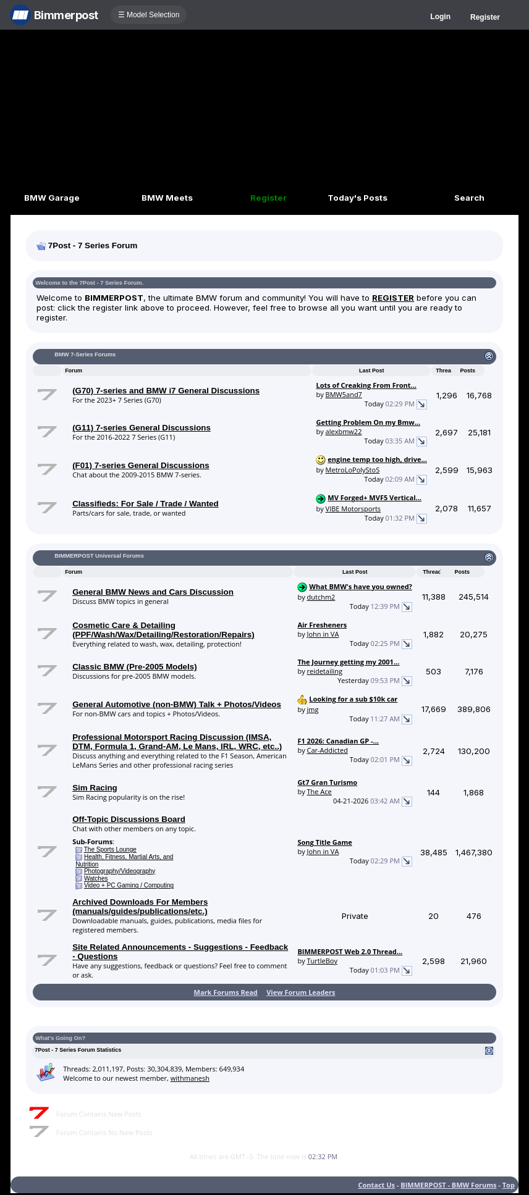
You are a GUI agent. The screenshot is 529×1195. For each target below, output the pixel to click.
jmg (313, 709)
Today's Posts (357, 198)
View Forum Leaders (300, 992)
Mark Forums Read (226, 992)
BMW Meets (167, 198)
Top (508, 1184)
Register (485, 17)
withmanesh (190, 1078)
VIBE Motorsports (353, 508)
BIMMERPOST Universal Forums (99, 556)
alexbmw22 (344, 431)
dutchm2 (321, 597)
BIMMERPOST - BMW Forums (448, 1184)
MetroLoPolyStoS (353, 469)
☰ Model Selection (149, 14)
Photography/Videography (119, 871)
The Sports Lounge (110, 849)
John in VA (323, 634)
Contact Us (377, 1184)
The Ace (319, 791)
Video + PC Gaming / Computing (129, 885)
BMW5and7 (344, 394)
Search (469, 198)
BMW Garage (52, 198)
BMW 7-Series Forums (85, 354)
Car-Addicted (327, 750)
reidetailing (324, 671)
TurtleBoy (322, 960)
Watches (96, 878)
